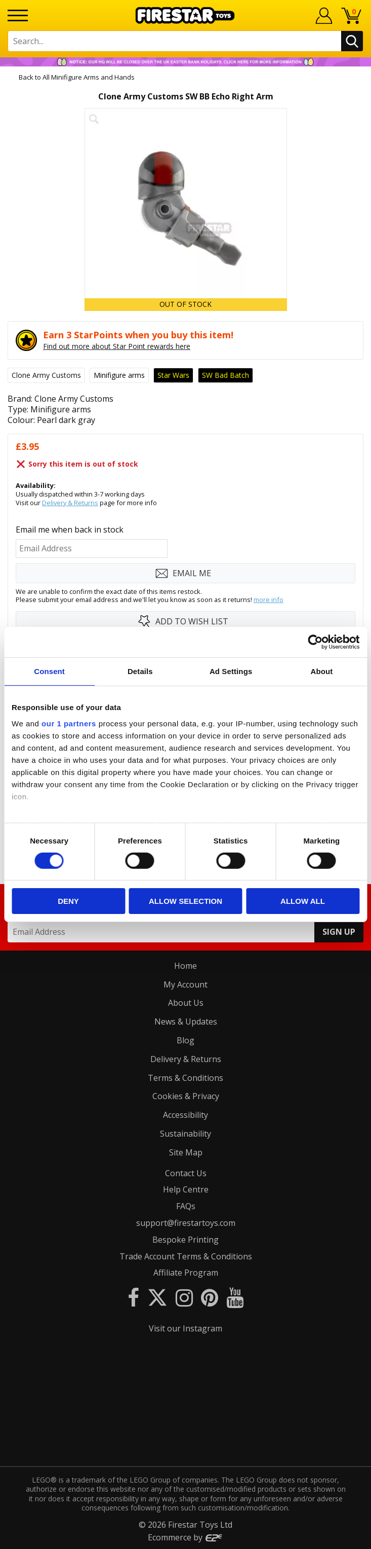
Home (185, 965)
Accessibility (185, 1114)
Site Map (185, 1152)
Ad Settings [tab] (231, 671)
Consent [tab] (49, 671)
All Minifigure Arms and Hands (89, 77)
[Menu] (18, 15)
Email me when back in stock (69, 529)
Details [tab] (140, 671)
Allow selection (185, 901)
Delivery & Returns (70, 502)
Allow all (302, 901)
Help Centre (186, 1189)
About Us (185, 1002)
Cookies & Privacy (185, 1096)
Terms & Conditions (185, 1077)
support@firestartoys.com (185, 1222)
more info (268, 599)
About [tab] (321, 671)
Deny (68, 901)
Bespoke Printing (185, 1239)
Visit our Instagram (185, 1328)
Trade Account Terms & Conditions (185, 1256)
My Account (185, 984)
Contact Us (186, 1173)
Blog (185, 1040)
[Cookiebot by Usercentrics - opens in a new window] (315, 642)
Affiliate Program (185, 1272)
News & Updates (185, 1021)
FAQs (185, 1206)
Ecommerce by (185, 1537)
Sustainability (185, 1133)
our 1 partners (69, 723)
